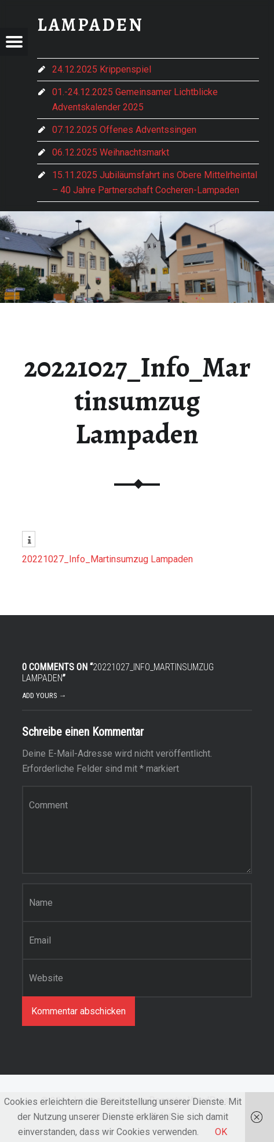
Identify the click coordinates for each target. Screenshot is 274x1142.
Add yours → (44, 695)
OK (221, 1131)
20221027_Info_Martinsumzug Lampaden (107, 559)
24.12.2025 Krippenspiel (101, 69)
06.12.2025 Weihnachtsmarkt (110, 152)
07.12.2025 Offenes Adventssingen (124, 129)
